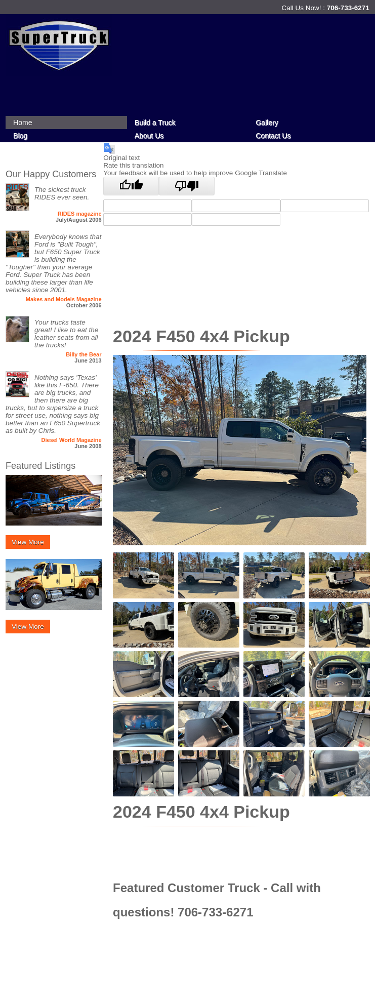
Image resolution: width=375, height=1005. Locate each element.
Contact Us (273, 136)
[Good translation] (131, 186)
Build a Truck (155, 122)
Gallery (267, 122)
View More (28, 542)
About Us (149, 136)
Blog (20, 136)
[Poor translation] (187, 186)
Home (22, 122)
